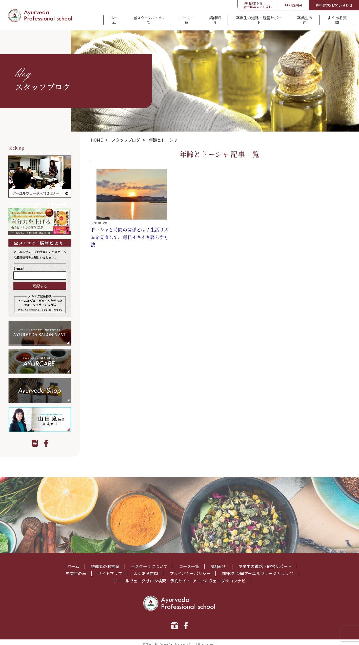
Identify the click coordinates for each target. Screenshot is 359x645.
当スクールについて (147, 18)
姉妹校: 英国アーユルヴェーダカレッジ (257, 569)
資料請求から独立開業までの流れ (258, 5)
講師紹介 (214, 18)
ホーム (113, 18)
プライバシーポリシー (189, 569)
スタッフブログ (126, 136)
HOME (97, 136)
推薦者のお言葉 (105, 562)
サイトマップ (109, 569)
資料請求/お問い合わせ (334, 5)
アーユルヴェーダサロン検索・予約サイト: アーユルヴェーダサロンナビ (179, 576)
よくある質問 (337, 18)
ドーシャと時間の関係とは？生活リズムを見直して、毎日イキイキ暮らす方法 (130, 233)
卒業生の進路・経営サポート (259, 18)
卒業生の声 (304, 18)
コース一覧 (185, 18)
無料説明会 (294, 5)
